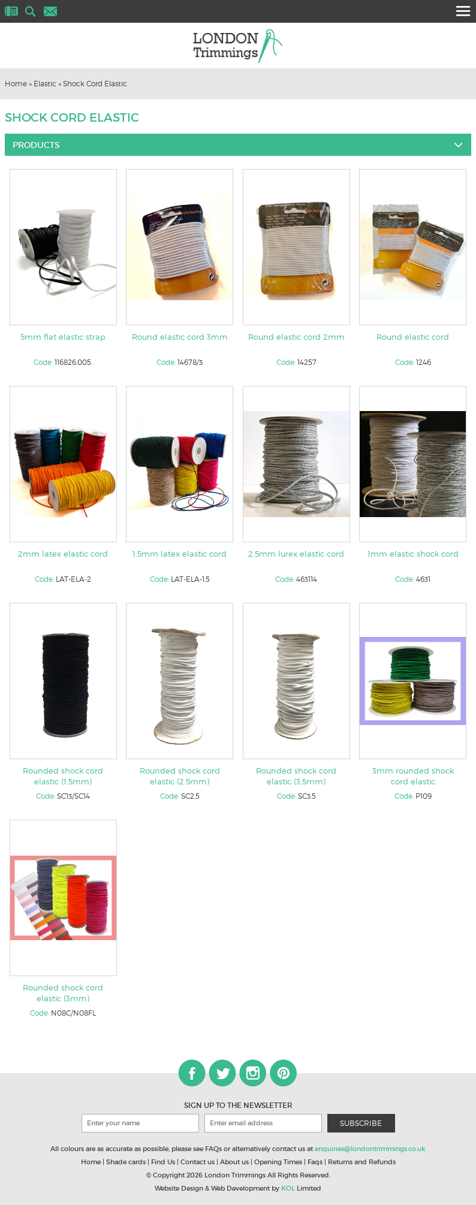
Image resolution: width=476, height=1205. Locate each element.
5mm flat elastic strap (63, 337)
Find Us (163, 1162)
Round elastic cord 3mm (180, 337)
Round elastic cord (412, 337)
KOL (288, 1188)
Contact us (197, 1162)
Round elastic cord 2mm (296, 337)
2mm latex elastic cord (63, 553)
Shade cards (126, 1162)
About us (234, 1162)
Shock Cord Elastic (95, 83)
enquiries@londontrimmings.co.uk (370, 1148)
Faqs (315, 1162)
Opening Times (278, 1162)
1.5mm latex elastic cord (179, 553)
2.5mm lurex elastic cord (296, 553)
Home (16, 83)
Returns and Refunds (362, 1162)
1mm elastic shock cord (413, 553)
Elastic (45, 83)
